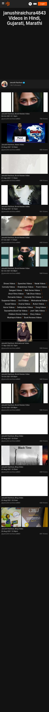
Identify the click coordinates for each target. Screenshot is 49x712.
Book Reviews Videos (33, 317)
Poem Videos (41, 287)
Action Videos (38, 304)
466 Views (44, 441)
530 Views (44, 348)
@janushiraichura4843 (10, 119)
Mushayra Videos (14, 317)
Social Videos (10, 304)
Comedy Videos (8, 287)
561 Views (44, 211)
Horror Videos (9, 307)
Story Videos (35, 314)
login (42, 4)
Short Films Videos (16, 294)
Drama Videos (24, 304)
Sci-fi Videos (23, 300)
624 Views (44, 180)
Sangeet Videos (15, 290)
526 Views (44, 410)
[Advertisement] (24, 51)
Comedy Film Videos (32, 297)
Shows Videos (9, 284)
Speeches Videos (25, 284)
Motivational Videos (39, 300)
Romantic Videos (15, 297)
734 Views (44, 119)
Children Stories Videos (18, 314)
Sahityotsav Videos (25, 307)
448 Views (44, 472)
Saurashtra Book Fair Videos (15, 311)
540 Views (44, 379)
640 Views (44, 242)
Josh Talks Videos (37, 311)
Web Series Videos (32, 290)
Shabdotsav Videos (25, 287)
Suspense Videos (9, 300)
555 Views (44, 150)
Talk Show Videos (33, 294)
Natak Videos (40, 284)
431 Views (44, 534)
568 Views (44, 273)
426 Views (44, 503)
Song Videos (41, 307)
